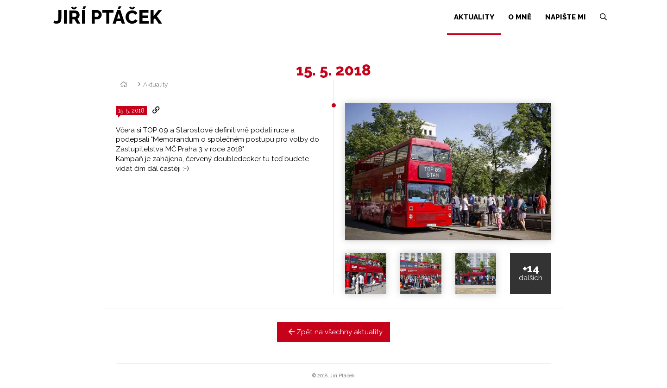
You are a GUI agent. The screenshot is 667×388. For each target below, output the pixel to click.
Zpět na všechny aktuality (333, 332)
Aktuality (155, 84)
